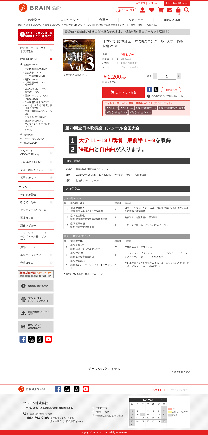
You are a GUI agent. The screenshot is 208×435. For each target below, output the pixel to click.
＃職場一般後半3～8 (116, 112)
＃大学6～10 (126, 107)
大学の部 (119, 174)
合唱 (103, 19)
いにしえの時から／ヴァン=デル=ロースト (146, 225)
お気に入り (171, 90)
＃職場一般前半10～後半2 (171, 107)
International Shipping (177, 3)
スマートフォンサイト (178, 389)
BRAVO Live (172, 19)
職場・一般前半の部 (136, 174)
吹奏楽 (34, 19)
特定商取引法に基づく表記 (109, 415)
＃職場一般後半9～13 (140, 112)
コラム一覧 (127, 10)
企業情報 (140, 3)
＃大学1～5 (112, 107)
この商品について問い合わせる (165, 96)
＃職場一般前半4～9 (145, 107)
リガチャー (136, 19)
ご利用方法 (101, 408)
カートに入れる (123, 92)
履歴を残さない (182, 372)
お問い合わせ (155, 3)
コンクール (69, 19)
